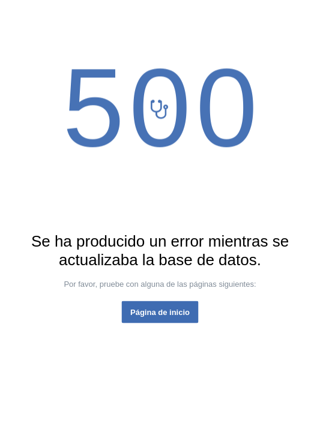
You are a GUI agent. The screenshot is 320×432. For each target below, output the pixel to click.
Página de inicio (160, 311)
